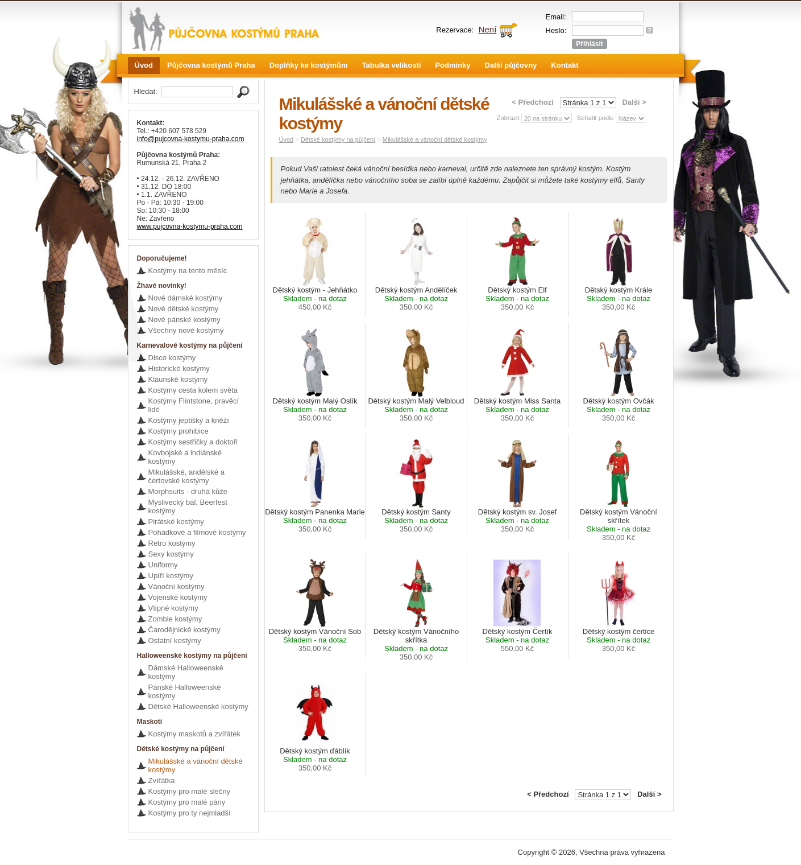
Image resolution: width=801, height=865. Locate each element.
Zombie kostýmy (175, 619)
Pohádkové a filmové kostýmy (197, 532)
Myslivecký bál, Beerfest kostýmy (187, 506)
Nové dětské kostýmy (183, 308)
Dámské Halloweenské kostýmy (185, 672)
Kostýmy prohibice (178, 431)
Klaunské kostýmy (178, 379)
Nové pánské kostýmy (184, 319)
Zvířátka (161, 780)
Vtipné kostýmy (173, 608)
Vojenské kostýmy (177, 597)
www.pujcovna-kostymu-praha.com (190, 226)
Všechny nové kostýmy (186, 330)
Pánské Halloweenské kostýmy (184, 691)
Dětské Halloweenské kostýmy (198, 706)
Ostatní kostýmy (174, 640)
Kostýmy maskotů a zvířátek (194, 734)
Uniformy (163, 565)
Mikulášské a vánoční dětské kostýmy (195, 765)
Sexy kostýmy (171, 554)
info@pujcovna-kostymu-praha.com (190, 139)
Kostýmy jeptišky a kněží (188, 420)
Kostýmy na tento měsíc (187, 270)
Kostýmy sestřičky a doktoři (193, 442)
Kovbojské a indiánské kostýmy (185, 457)
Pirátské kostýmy (176, 521)
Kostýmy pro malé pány (187, 802)
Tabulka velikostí (391, 65)
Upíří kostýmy (170, 575)
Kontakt (564, 65)
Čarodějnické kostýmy (184, 629)
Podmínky (452, 65)
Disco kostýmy (172, 357)
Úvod (144, 65)
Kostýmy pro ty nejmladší (189, 813)
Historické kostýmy (179, 368)
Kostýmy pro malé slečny (189, 791)
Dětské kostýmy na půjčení (338, 139)
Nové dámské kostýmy (185, 298)
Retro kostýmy (172, 543)
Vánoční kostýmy (176, 586)
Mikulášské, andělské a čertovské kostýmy (186, 476)
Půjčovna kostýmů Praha (211, 65)
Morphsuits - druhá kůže (187, 491)
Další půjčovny (511, 65)
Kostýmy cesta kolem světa (193, 390)
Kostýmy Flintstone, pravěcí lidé (193, 405)
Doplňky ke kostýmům (308, 65)
